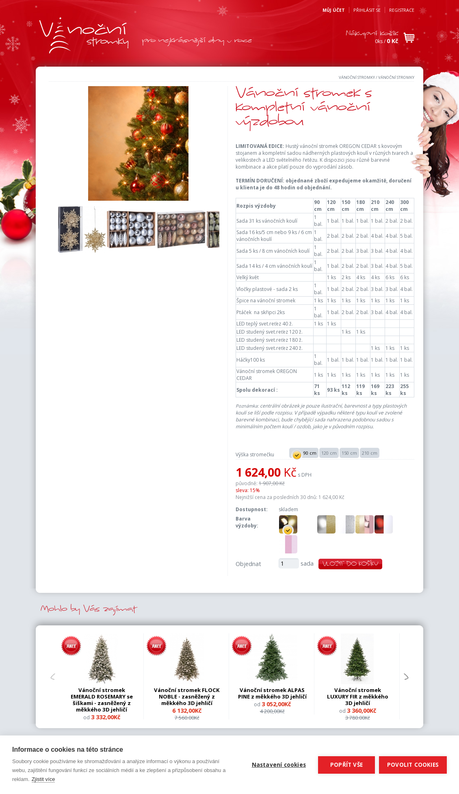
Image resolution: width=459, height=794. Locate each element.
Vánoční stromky (357, 77)
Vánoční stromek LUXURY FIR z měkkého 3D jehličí (357, 696)
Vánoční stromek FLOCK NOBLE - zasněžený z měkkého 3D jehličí (187, 696)
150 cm (349, 453)
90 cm (303, 453)
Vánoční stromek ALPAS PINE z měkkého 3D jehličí (272, 693)
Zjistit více (43, 779)
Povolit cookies (413, 764)
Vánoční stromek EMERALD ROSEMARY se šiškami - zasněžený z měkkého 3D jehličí (102, 699)
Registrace (401, 10)
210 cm (369, 453)
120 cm (329, 453)
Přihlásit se (367, 10)
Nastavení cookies (279, 764)
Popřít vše (346, 764)
